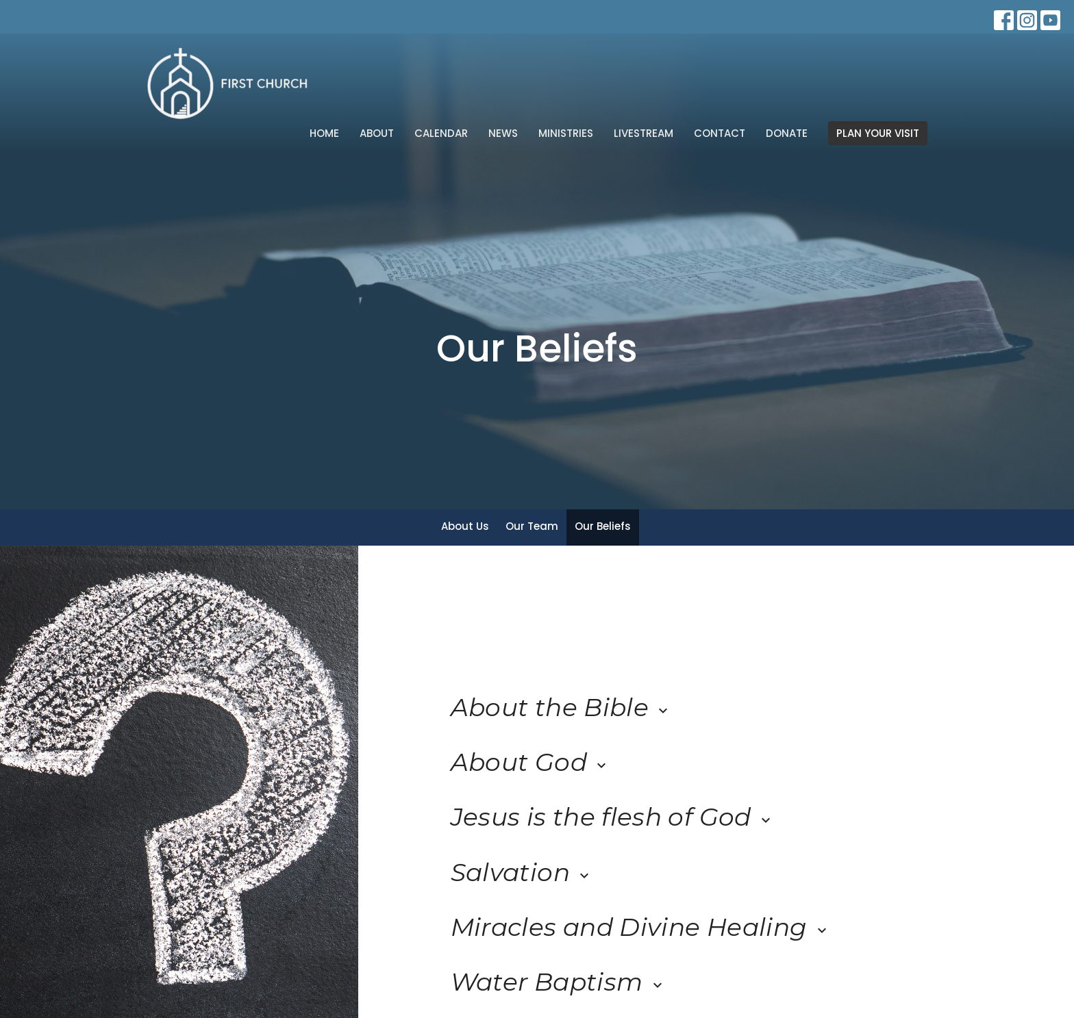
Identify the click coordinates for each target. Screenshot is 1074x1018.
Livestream (643, 133)
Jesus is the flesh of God (612, 817)
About (377, 133)
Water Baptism (558, 982)
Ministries (565, 133)
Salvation (522, 872)
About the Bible (561, 707)
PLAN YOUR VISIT (877, 133)
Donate (787, 133)
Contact (719, 133)
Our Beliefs (603, 526)
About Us (465, 526)
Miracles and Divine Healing (640, 927)
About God (530, 762)
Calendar (441, 133)
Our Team (531, 526)
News (503, 133)
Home (324, 133)
